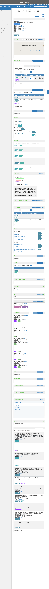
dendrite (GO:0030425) (17, 234)
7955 (24, 319)
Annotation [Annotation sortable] (23, 268)
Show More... (17, 136)
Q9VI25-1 (25, 353)
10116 (27, 33)
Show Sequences (40, 301)
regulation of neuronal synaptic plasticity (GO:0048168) (22, 247)
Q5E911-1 (25, 338)
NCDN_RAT (20, 25)
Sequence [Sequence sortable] (31, 213)
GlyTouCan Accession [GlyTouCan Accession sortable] (26, 75)
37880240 (20, 439)
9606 (26, 350)
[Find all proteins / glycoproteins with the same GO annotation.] (21, 233)
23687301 (20, 473)
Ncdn (19, 21)
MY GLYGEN (27, 4)
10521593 (20, 517)
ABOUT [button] (31, 6)
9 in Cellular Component (20, 240)
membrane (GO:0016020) (18, 239)
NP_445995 (22, 30)
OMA (19, 321)
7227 (29, 357)
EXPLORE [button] (8, 6)
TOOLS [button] (25, 6)
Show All (41, 399)
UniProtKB (16, 35)
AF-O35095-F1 (34, 55)
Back (43, 14)
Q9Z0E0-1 (25, 361)
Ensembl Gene (16, 23)
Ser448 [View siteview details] (35, 99)
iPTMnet (16, 103)
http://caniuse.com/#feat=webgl (35, 50)
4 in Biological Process (20, 251)
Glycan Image (31, 75)
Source (16, 75)
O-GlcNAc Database (17, 80)
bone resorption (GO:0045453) (18, 244)
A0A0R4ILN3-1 (26, 315)
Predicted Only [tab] (32, 66)
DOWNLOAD (42, 16)
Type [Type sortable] (21, 75)
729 (19, 27)
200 (20, 430)
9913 (24, 334)
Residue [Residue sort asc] (37, 75)
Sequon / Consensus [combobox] (20, 184)
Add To (37, 16)
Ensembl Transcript (17, 307)
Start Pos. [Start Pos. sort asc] (22, 213)
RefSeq (19, 124)
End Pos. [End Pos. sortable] (26, 213)
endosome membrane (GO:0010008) (19, 236)
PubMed (17, 77)
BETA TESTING (34, 4)
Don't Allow (27, 2)
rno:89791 (16, 289)
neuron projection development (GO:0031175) (21, 246)
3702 (27, 342)
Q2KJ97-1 (25, 330)
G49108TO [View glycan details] (25, 77)
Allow (21, 2)
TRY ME (18, 6)
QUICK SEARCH (14, 6)
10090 (26, 365)
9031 (25, 327)
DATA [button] (21, 6)
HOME (5, 6)
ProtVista (34, 60)
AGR (15, 321)
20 (20, 72)
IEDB (16, 450)
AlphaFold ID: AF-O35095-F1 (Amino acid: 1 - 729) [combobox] (29, 39)
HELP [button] (28, 6)
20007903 (20, 491)
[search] (39, 6)
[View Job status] (46, 6)
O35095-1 (22, 26)
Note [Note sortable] (40, 75)
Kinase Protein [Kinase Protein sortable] (23, 95)
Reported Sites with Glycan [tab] (19, 66)
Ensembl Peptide (24, 307)
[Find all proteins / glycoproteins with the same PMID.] (22, 525)
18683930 (20, 508)
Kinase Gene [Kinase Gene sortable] (29, 95)
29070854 (20, 456)
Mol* (20, 56)
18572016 (20, 499)
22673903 (20, 481)
